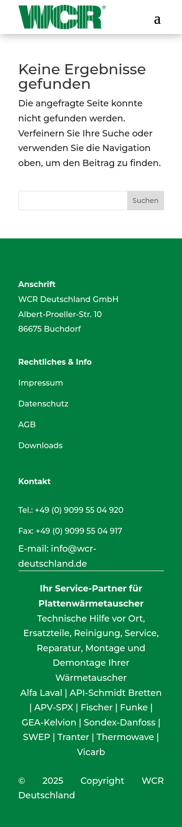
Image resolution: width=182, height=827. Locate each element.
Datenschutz (43, 403)
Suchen (145, 200)
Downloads (40, 445)
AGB (27, 424)
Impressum (41, 383)
